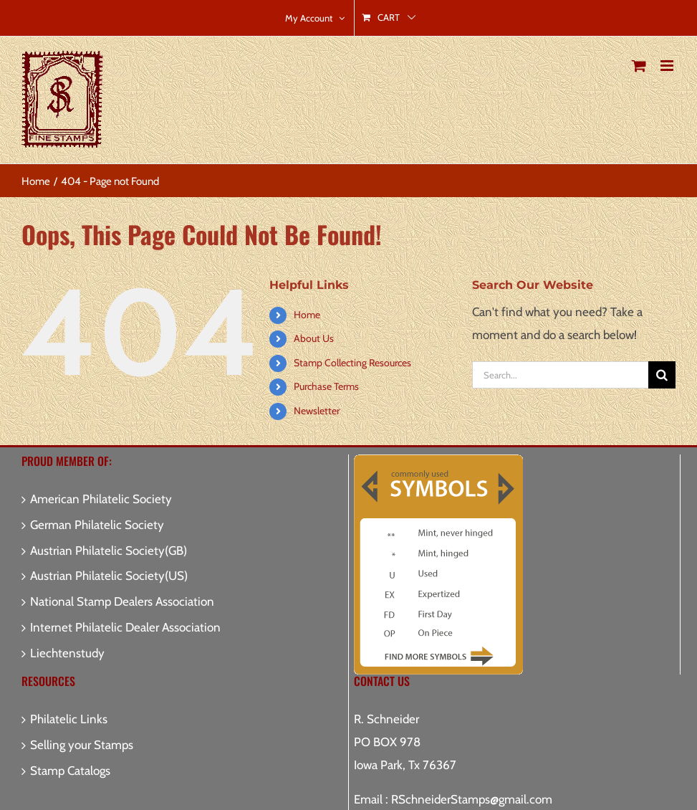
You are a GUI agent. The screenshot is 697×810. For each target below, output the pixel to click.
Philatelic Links (68, 719)
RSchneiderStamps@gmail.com (471, 799)
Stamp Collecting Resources (352, 362)
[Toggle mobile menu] (668, 65)
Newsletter (317, 410)
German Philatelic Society (97, 525)
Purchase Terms (326, 386)
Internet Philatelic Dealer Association (125, 627)
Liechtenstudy (67, 653)
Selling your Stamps (81, 745)
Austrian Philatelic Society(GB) (108, 550)
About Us (314, 338)
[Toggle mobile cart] (639, 65)
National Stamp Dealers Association (122, 601)
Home (307, 314)
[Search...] (560, 375)
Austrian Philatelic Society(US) (109, 575)
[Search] (662, 375)
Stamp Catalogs (70, 770)
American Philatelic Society (101, 499)
